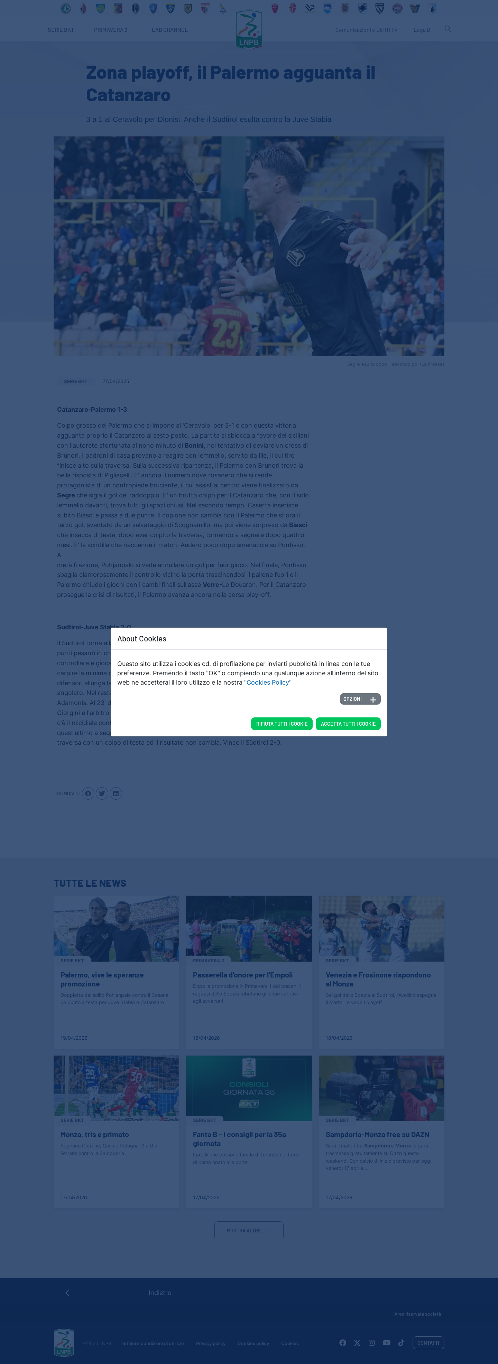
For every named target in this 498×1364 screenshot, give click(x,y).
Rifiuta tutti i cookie (282, 724)
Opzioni (352, 699)
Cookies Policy (268, 682)
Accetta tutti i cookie (348, 724)
